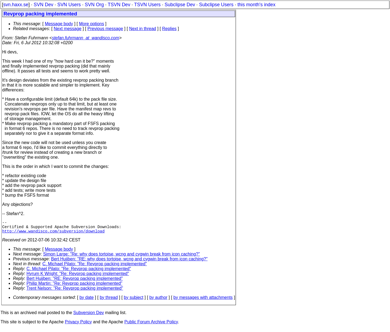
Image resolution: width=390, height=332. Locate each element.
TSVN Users (147, 4)
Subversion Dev (88, 316)
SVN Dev (43, 4)
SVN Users (69, 4)
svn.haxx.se (15, 4)
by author (158, 300)
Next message (67, 28)
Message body (59, 23)
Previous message (105, 28)
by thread (109, 300)
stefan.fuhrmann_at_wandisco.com (85, 38)
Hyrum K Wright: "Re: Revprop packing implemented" (78, 276)
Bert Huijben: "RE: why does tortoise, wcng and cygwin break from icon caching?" (129, 262)
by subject (133, 300)
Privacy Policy (78, 325)
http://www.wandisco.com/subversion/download (53, 234)
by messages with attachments (203, 300)
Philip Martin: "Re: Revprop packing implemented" (74, 286)
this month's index (256, 4)
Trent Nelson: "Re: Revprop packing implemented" (75, 291)
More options (91, 23)
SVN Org (94, 4)
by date (86, 300)
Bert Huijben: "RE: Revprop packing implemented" (75, 281)
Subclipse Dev (180, 4)
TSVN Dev (119, 4)
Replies (169, 28)
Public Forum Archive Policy (151, 325)
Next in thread (142, 28)
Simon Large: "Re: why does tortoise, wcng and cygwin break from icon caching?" (121, 257)
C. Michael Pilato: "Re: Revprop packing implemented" (95, 267)
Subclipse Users (216, 4)
